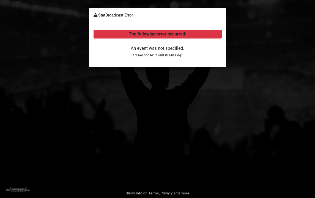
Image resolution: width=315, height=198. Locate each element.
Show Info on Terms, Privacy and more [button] (157, 193)
